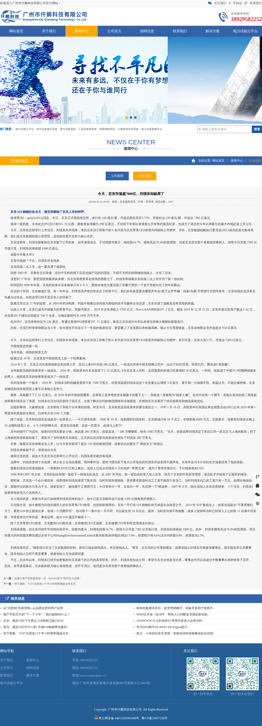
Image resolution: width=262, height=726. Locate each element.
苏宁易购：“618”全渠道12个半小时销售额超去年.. (36, 633)
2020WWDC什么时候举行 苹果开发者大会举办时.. (170, 620)
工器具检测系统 (87, 129)
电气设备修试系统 (46, 129)
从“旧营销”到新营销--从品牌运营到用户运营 (33, 608)
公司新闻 (117, 176)
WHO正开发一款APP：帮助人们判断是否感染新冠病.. (172, 614)
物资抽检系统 (107, 129)
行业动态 (145, 176)
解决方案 (213, 31)
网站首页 (16, 31)
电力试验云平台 (245, 31)
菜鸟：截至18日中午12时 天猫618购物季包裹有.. (35, 627)
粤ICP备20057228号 (154, 718)
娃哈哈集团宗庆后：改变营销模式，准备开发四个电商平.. (175, 608)
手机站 (235, 3)
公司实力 (114, 31)
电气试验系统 (68, 129)
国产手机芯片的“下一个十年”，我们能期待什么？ (36, 614)
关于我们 (49, 31)
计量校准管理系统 (128, 129)
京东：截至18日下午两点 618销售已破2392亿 (33, 620)
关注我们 (217, 3)
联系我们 (253, 3)
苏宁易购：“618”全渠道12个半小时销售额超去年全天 (45, 583)
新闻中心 (82, 31)
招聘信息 (147, 31)
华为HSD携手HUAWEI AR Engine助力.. (162, 627)
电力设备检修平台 (151, 129)
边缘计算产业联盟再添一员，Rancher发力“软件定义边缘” (47, 578)
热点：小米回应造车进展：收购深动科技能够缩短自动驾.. (175, 633)
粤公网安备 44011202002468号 (119, 718)
